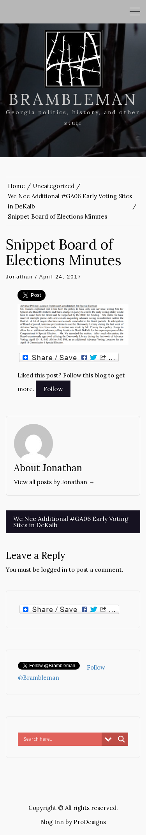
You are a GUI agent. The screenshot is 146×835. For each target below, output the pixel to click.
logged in (54, 569)
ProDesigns (90, 822)
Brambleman (73, 99)
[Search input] (62, 739)
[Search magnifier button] (121, 739)
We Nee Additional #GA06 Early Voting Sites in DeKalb (70, 522)
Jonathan (19, 277)
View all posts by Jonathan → (54, 482)
